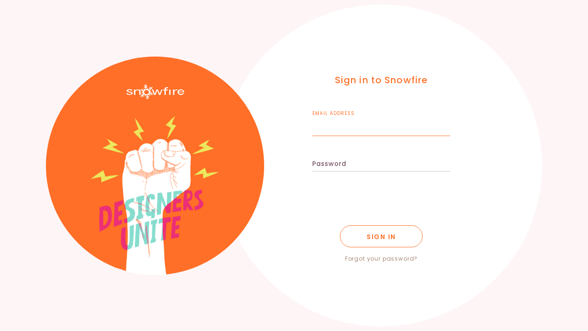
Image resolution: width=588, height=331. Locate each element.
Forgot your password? (381, 259)
